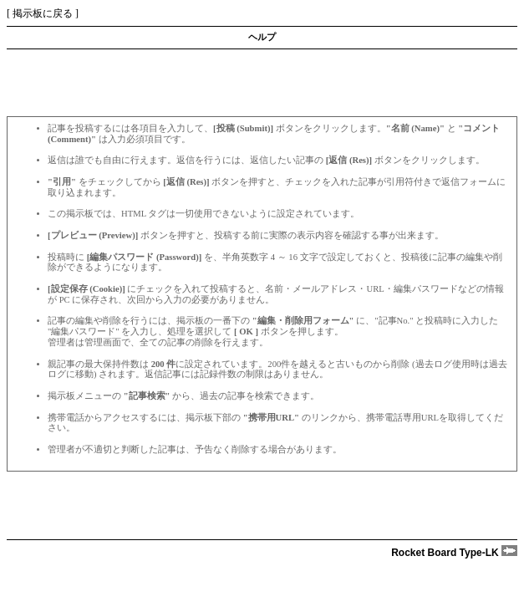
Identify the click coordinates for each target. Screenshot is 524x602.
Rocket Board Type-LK (454, 553)
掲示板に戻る (43, 13)
